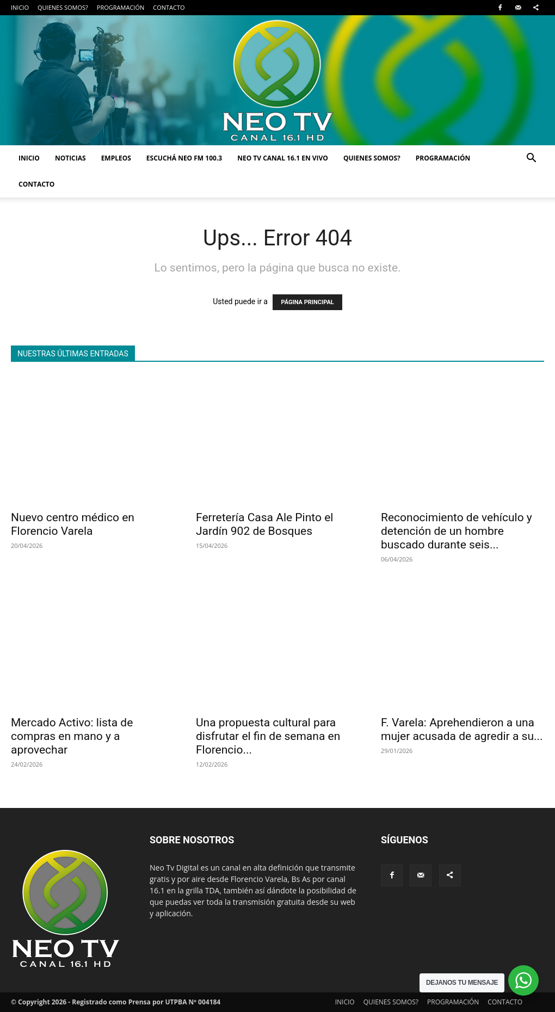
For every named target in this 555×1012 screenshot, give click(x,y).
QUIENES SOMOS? (63, 7)
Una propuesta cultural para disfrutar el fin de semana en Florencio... (268, 736)
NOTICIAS (70, 158)
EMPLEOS (116, 158)
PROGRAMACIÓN (120, 7)
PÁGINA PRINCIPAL (307, 302)
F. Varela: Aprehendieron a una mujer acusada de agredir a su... (462, 729)
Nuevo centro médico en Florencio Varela (72, 524)
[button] (531, 159)
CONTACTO (168, 7)
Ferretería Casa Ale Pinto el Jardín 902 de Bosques (264, 524)
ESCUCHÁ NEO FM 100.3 (184, 158)
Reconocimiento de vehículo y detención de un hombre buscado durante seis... (456, 531)
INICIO (20, 7)
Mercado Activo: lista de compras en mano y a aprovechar (72, 736)
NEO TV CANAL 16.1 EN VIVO (282, 158)
